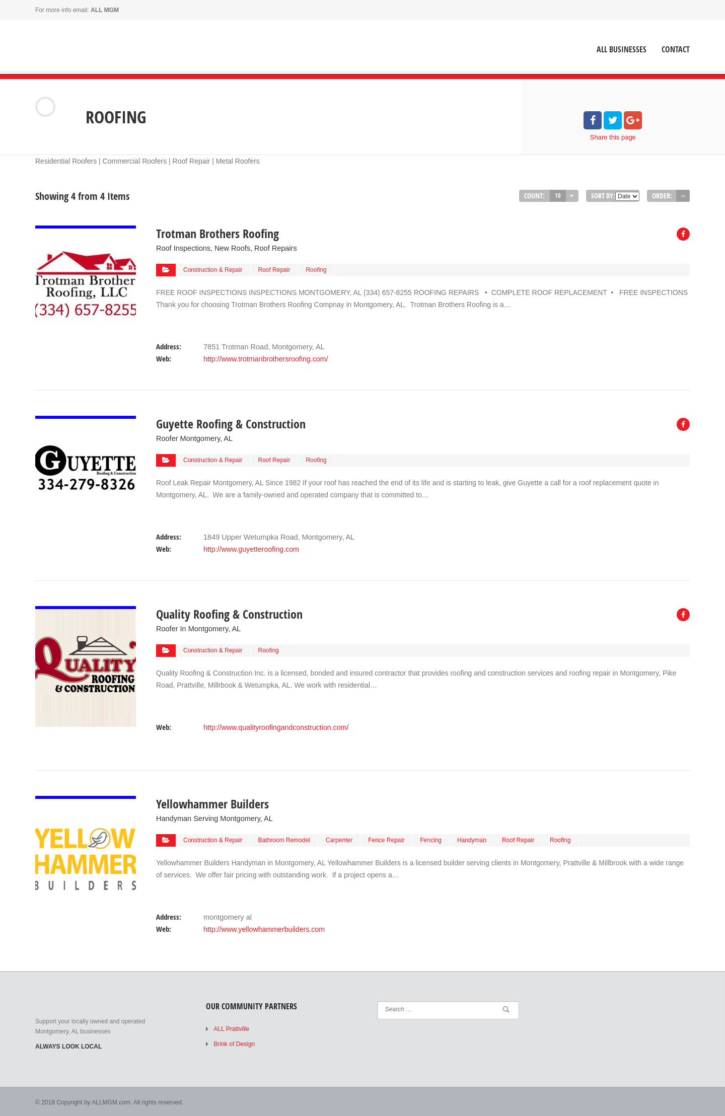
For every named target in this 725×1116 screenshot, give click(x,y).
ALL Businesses (621, 49)
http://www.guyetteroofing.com (250, 548)
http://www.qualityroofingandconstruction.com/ (275, 725)
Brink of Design (233, 1042)
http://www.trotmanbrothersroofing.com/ (264, 358)
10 (558, 195)
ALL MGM (105, 10)
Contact (676, 49)
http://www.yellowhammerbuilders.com (263, 927)
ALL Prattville (231, 1027)
